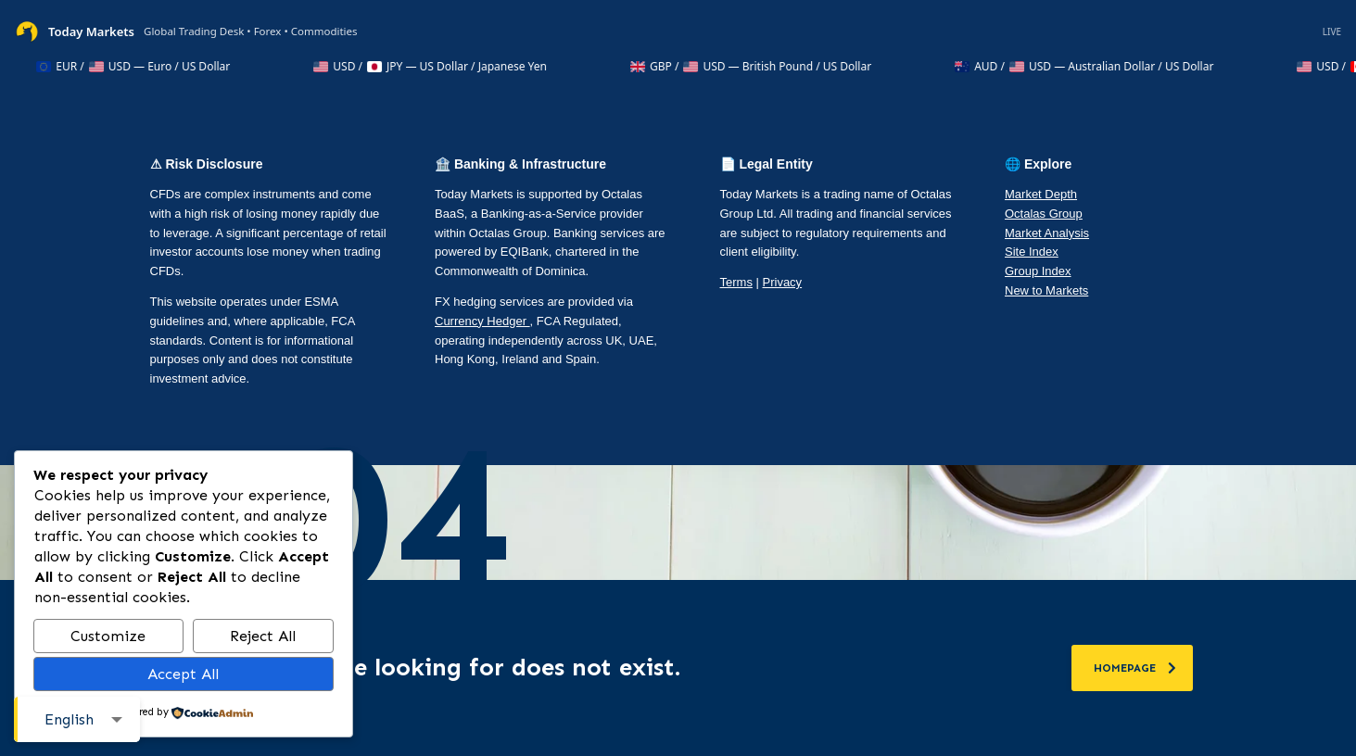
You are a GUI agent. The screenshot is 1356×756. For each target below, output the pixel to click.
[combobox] (77, 719)
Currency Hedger (482, 321)
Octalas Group (1044, 213)
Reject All (263, 636)
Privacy (783, 282)
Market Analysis (1047, 233)
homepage (1135, 668)
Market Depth (1041, 194)
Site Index (1031, 251)
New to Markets (1046, 290)
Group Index (1038, 271)
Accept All (183, 674)
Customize (108, 636)
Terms (736, 282)
